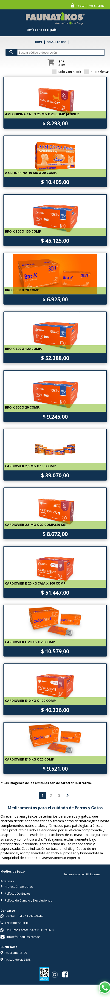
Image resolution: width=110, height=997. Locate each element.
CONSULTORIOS (56, 42)
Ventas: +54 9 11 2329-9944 (21, 916)
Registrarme (96, 6)
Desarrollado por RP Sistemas (82, 874)
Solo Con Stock (66, 71)
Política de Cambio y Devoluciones (26, 900)
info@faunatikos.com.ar (20, 937)
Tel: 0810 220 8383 (14, 923)
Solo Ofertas (97, 71)
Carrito (61, 62)
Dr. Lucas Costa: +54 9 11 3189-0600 (27, 930)
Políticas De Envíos (15, 893)
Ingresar (80, 6)
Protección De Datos (16, 887)
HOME (38, 42)
